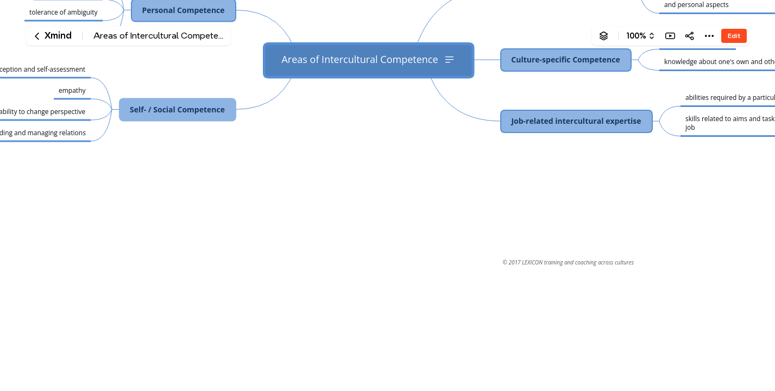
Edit (734, 35)
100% (636, 36)
